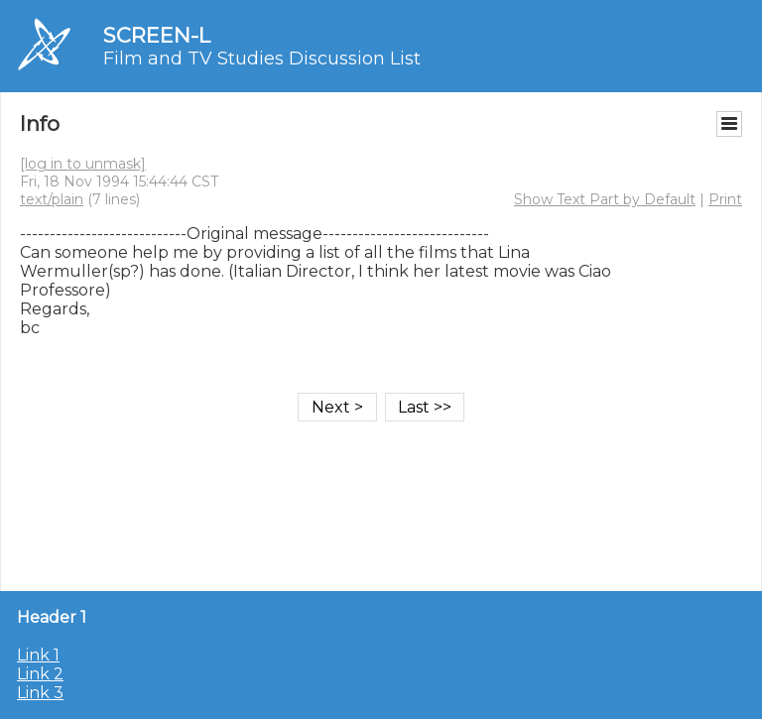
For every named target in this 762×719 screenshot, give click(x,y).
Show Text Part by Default (605, 199)
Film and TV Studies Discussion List (262, 58)
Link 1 (38, 655)
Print (725, 199)
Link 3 (40, 692)
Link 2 (40, 673)
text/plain (51, 199)
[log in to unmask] (83, 164)
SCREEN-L (156, 35)
